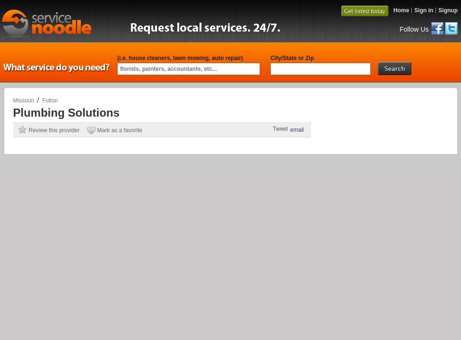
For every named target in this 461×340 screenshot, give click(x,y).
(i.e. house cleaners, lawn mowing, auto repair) (180, 58)
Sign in (423, 10)
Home (401, 10)
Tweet (280, 129)
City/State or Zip (292, 58)
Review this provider (54, 130)
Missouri (24, 100)
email (297, 130)
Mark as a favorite (119, 130)
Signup (448, 10)
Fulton (50, 100)
